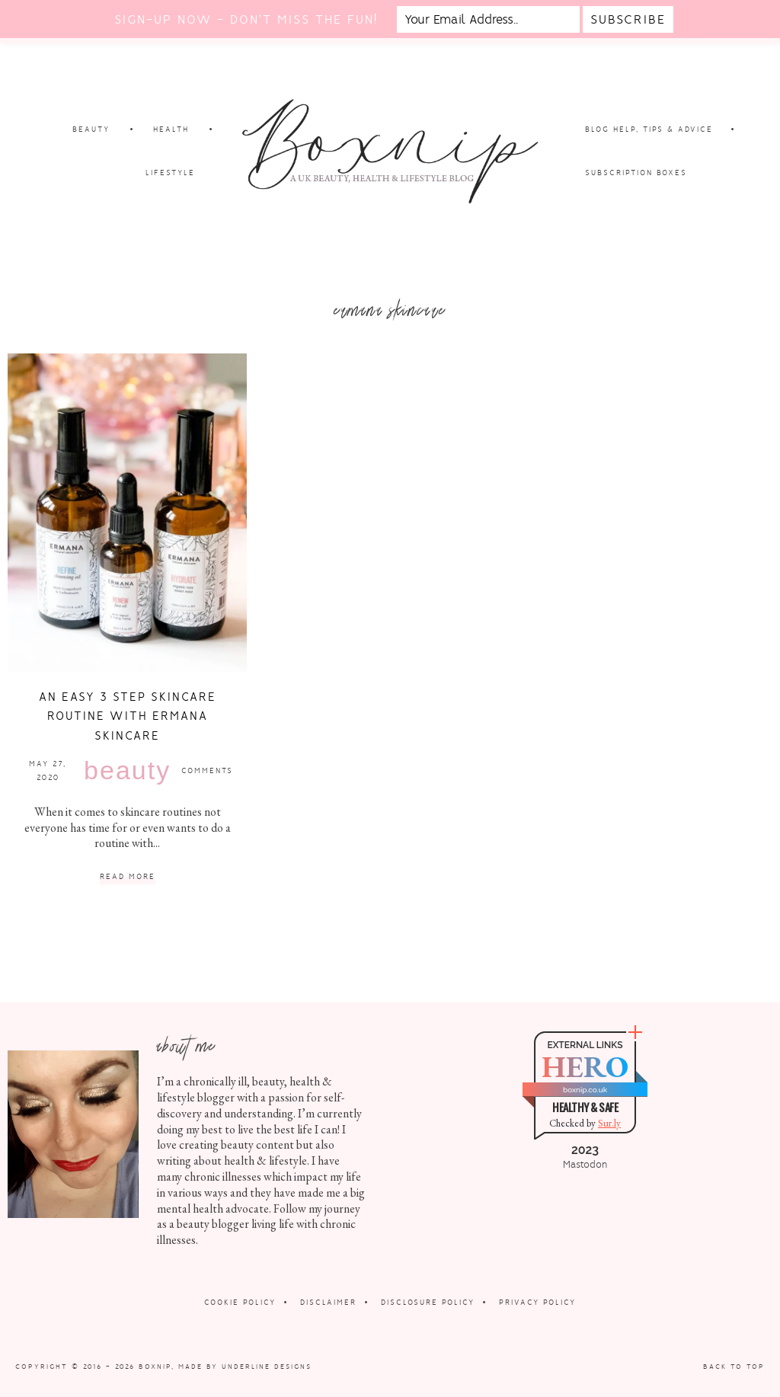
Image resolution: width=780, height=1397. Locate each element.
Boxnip (155, 1366)
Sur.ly (609, 1123)
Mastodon (585, 1165)
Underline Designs (267, 1366)
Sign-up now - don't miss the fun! (246, 19)
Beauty (127, 770)
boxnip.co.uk (585, 1089)
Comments (207, 770)
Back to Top (734, 1366)
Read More (127, 877)
